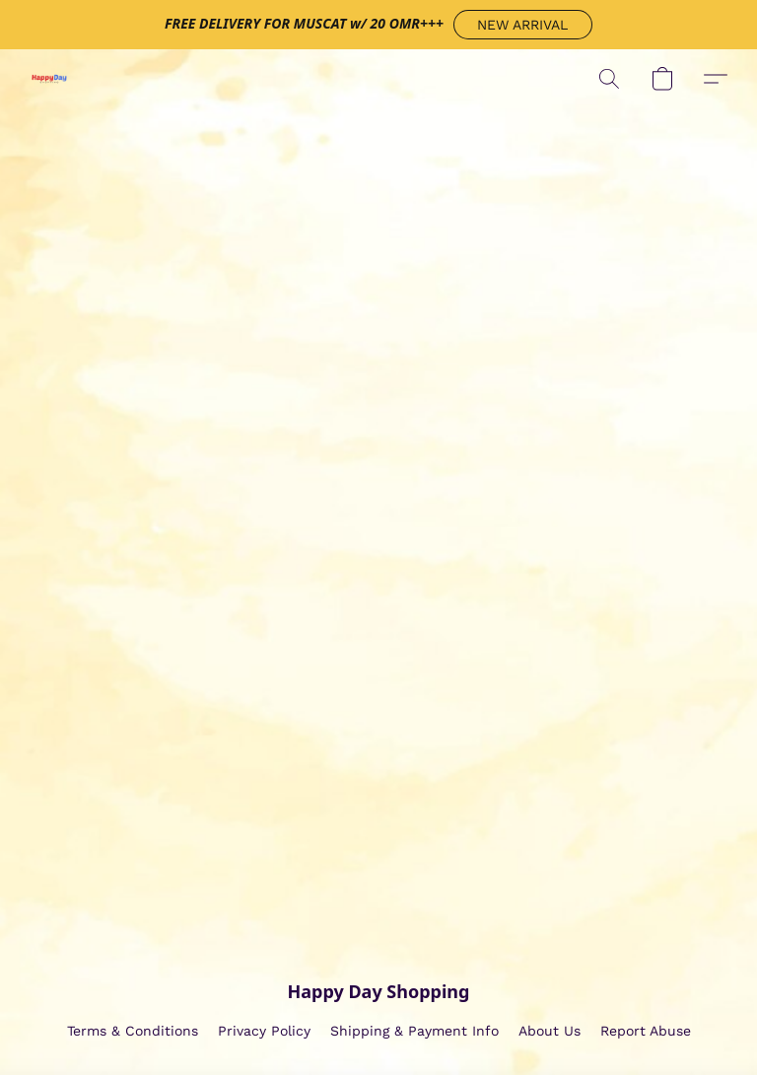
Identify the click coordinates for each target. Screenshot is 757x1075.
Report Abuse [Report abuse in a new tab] (645, 1031)
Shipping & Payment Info (414, 1031)
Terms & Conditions (132, 1031)
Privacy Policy (264, 1031)
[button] (522, 24)
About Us (549, 1031)
